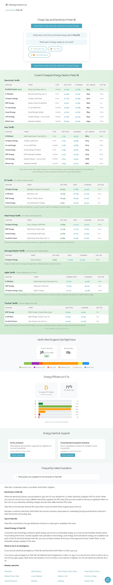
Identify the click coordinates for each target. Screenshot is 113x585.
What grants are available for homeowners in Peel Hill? (40, 477)
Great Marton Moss (92, 572)
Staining (61, 581)
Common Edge (90, 577)
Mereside (8, 572)
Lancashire (10, 10)
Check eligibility (17, 456)
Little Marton (36, 572)
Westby (34, 581)
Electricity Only (38, 49)
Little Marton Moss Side (67, 572)
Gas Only (57, 49)
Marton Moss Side (11, 577)
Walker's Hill (62, 577)
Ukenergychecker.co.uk (16, 5)
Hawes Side (89, 581)
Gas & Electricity (40, 55)
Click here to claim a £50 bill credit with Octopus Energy (56, 26)
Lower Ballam (36, 577)
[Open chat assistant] (108, 580)
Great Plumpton (10, 581)
